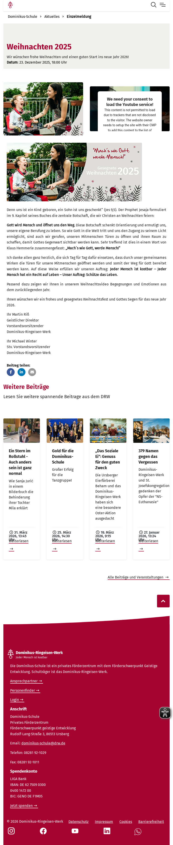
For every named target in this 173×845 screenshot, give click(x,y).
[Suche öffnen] (154, 5)
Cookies (125, 822)
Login (14, 700)
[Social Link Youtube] (76, 833)
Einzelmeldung (79, 16)
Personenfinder (22, 690)
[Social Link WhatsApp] (138, 834)
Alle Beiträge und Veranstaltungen (136, 577)
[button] (11, 372)
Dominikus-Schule (22, 16)
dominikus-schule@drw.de (43, 743)
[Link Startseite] (10, 5)
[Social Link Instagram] (12, 833)
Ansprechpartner (24, 681)
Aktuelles (51, 16)
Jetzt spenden (21, 806)
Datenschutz (78, 822)
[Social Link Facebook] (44, 833)
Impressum (104, 822)
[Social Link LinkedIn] (107, 833)
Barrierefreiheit (151, 822)
